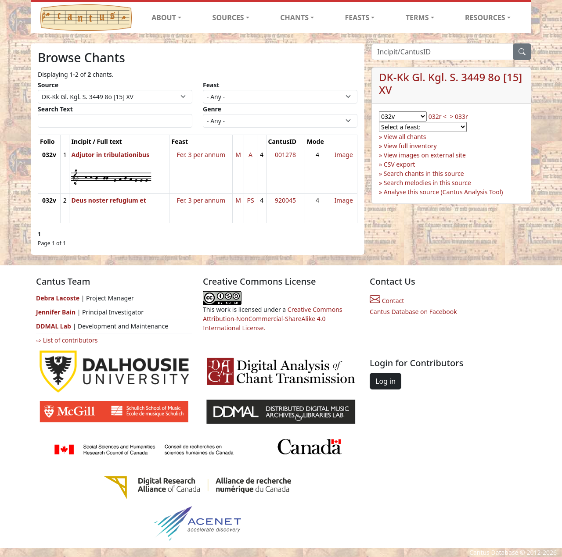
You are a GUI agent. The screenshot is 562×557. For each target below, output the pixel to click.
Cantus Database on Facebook (413, 311)
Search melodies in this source (427, 183)
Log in (385, 381)
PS (250, 200)
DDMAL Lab (53, 326)
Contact (387, 300)
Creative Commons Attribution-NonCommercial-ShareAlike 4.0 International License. (272, 318)
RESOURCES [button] (485, 17)
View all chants (405, 136)
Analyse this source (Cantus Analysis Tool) (443, 192)
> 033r (459, 116)
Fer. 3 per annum (201, 154)
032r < (438, 116)
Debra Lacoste (57, 298)
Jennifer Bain (56, 312)
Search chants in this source (424, 173)
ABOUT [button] (163, 17)
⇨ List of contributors (66, 340)
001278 (285, 154)
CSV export (399, 164)
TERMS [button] (417, 17)
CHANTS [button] (294, 17)
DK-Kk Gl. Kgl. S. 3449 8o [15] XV (450, 83)
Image (344, 154)
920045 (285, 200)
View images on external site (425, 155)
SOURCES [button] (228, 17)
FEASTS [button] (357, 17)
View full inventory (410, 146)
